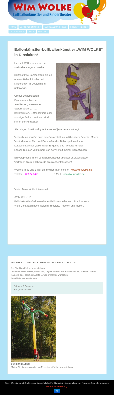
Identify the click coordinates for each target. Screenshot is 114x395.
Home (13, 27)
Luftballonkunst (30, 27)
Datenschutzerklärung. (57, 386)
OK (57, 391)
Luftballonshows (55, 27)
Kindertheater (79, 27)
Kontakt (43, 32)
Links (31, 32)
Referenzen (17, 32)
